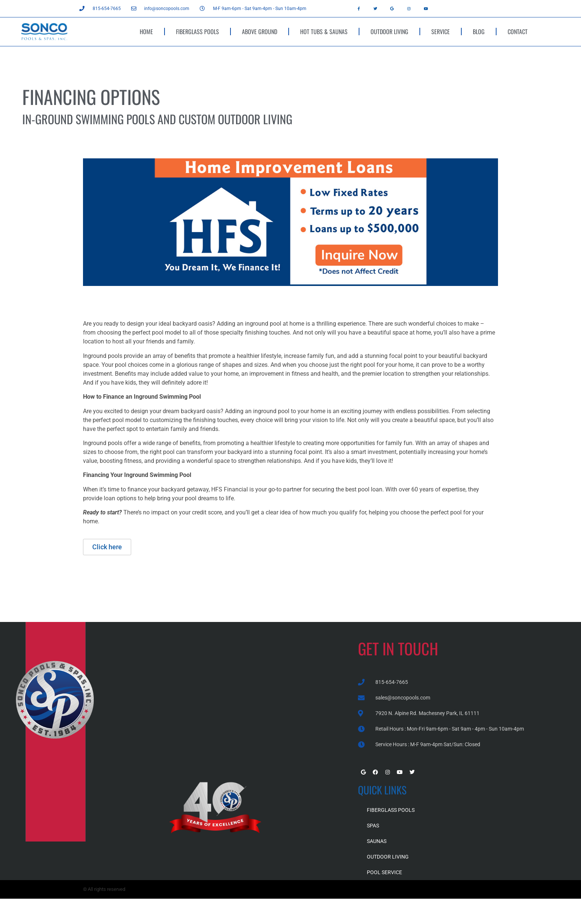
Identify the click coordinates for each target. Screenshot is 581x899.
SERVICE (440, 31)
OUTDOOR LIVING (389, 31)
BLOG (479, 31)
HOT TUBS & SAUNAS (324, 31)
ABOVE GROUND (259, 31)
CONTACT (518, 31)
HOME (146, 31)
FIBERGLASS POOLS (197, 31)
